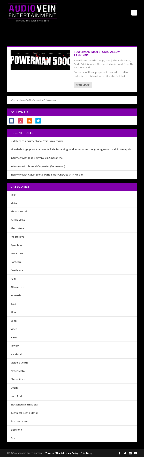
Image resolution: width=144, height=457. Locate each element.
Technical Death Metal (24, 413)
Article (77, 64)
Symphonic (17, 245)
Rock (88, 67)
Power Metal (18, 371)
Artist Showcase (88, 64)
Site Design (87, 453)
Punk (82, 67)
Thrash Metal (19, 211)
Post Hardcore (19, 421)
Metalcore (17, 253)
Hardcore (16, 262)
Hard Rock (17, 396)
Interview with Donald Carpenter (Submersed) (38, 166)
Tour (13, 304)
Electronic (102, 64)
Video (14, 329)
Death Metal (18, 220)
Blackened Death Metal (24, 404)
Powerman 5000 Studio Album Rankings (97, 53)
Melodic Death (19, 362)
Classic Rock (18, 379)
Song (14, 320)
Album (115, 60)
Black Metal (18, 228)
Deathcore (17, 270)
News (126, 64)
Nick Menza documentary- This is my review (37, 141)
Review (15, 345)
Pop (13, 438)
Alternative (125, 60)
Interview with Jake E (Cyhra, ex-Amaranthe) (37, 157)
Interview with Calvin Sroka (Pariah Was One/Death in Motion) (47, 174)
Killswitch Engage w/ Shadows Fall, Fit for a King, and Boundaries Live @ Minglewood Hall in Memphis (71, 149)
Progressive (17, 236)
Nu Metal (16, 354)
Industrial (112, 64)
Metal (120, 64)
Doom (14, 387)
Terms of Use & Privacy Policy (61, 453)
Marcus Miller (90, 60)
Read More (83, 85)
